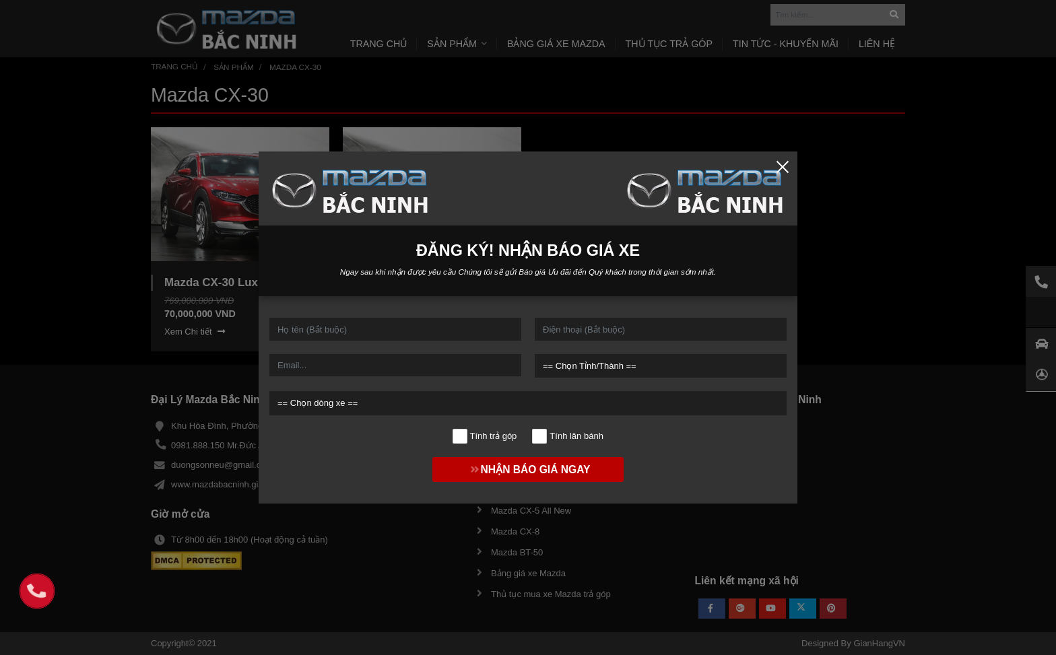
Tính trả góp (485, 436)
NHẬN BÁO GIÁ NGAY (528, 469)
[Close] (782, 166)
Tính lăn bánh (568, 436)
